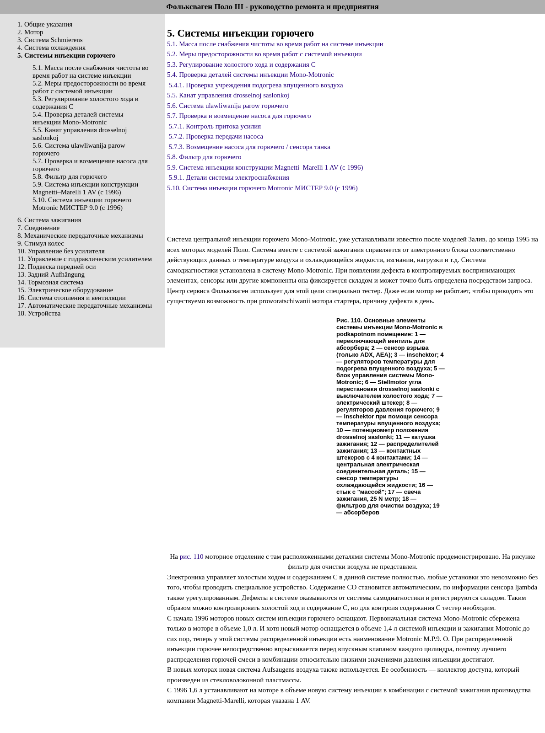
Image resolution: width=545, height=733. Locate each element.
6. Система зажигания (49, 220)
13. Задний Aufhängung (51, 274)
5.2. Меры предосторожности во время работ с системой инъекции (89, 87)
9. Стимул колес (40, 243)
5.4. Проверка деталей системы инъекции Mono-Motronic (78, 118)
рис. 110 (192, 556)
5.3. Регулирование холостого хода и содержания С (241, 64)
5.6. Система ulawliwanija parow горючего (227, 105)
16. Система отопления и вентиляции (71, 297)
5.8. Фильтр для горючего (69, 176)
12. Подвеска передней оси (56, 266)
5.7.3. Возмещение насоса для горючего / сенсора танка (249, 146)
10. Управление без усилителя (61, 251)
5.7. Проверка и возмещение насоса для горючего (239, 115)
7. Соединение (38, 227)
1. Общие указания (44, 24)
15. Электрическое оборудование (65, 290)
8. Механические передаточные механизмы (80, 235)
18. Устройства (39, 313)
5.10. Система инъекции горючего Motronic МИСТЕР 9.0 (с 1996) (81, 203)
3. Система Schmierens (50, 39)
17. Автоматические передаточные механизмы (84, 305)
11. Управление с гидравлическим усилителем (84, 258)
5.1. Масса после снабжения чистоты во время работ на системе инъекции (90, 71)
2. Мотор (30, 32)
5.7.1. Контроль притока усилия (215, 126)
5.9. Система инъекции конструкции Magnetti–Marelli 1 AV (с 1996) (85, 188)
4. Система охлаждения (51, 47)
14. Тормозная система (50, 282)
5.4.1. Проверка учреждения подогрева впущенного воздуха (256, 85)
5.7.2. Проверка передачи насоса (216, 136)
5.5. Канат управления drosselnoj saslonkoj (228, 95)
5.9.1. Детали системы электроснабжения (229, 177)
